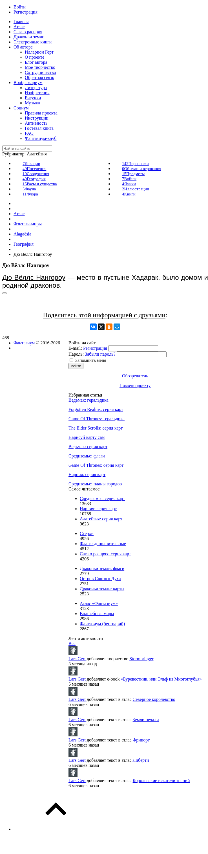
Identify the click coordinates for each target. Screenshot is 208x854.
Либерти (141, 760)
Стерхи (87, 533)
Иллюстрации (135, 189)
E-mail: (75, 348)
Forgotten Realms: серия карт (95, 409)
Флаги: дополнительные (103, 543)
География (34, 179)
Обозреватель (135, 375)
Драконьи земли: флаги (102, 568)
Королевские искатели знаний (161, 780)
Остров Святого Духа (100, 578)
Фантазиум (24, 342)
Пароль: (76, 354)
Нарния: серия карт (86, 474)
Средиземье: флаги (86, 456)
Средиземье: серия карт (102, 498)
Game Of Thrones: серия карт (95, 465)
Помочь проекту (135, 385)
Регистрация (95, 348)
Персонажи (135, 163)
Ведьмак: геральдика (88, 400)
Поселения (34, 168)
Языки (129, 184)
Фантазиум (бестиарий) (102, 623)
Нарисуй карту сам (86, 437)
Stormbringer (141, 658)
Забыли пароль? (100, 354)
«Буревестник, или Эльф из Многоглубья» (161, 679)
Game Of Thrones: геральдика (96, 418)
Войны (129, 179)
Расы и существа (40, 184)
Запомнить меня (90, 360)
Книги (129, 194)
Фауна (29, 189)
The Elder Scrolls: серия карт (95, 428)
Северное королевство (154, 699)
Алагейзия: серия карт (101, 518)
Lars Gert (77, 658)
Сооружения (36, 173)
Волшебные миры (97, 613)
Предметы (133, 173)
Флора (30, 194)
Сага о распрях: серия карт (105, 553)
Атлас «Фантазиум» (99, 603)
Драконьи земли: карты (102, 588)
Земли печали (146, 719)
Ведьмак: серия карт (87, 446)
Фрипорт (141, 740)
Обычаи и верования (141, 168)
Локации (31, 163)
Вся (72, 643)
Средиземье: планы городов (95, 483)
